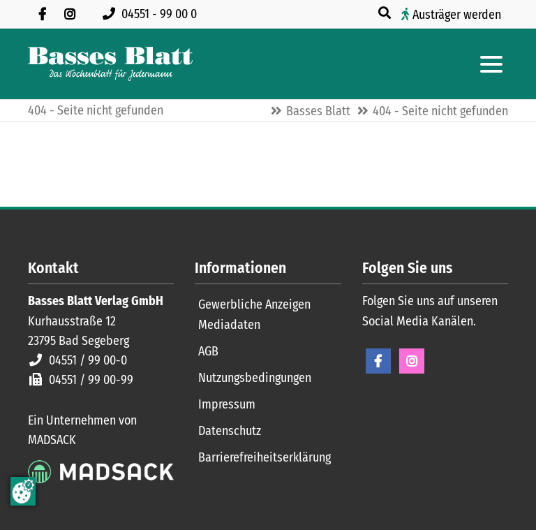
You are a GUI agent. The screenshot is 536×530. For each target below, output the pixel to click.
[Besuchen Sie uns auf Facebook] (42, 14)
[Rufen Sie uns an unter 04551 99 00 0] (152, 14)
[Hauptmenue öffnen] (491, 64)
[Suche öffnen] (386, 13)
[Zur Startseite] (110, 64)
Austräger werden (456, 14)
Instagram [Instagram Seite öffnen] (411, 361)
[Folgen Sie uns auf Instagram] (70, 14)
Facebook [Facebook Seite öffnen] (378, 361)
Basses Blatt (318, 111)
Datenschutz (229, 431)
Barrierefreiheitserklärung (264, 457)
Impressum (226, 404)
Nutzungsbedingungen (254, 377)
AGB (208, 351)
